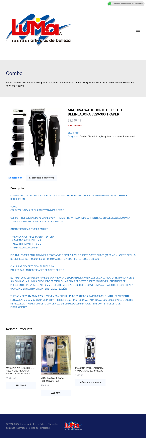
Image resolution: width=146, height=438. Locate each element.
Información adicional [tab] (41, 177)
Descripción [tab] (15, 177)
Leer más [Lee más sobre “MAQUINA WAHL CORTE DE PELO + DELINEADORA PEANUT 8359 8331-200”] (21, 385)
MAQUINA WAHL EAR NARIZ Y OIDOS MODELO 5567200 (89, 369)
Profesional (129, 136)
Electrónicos (94, 136)
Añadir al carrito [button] (90, 382)
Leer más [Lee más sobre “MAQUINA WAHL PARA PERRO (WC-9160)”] (56, 392)
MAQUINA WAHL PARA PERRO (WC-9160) (52, 379)
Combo (83, 136)
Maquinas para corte (111, 136)
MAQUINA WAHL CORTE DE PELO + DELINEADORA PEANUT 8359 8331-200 (20, 371)
